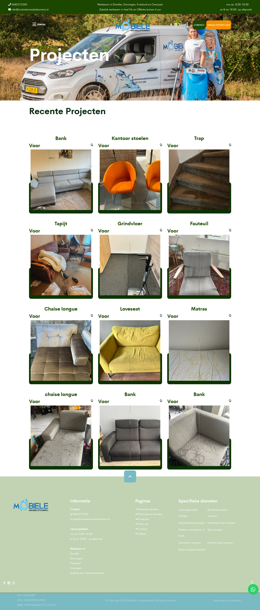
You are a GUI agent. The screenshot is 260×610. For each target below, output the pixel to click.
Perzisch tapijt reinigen (220, 542)
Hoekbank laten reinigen (221, 522)
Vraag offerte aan (218, 24)
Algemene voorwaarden (227, 600)
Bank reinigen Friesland (191, 549)
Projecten (142, 519)
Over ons (142, 524)
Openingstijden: (79, 529)
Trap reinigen (215, 529)
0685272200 (19, 4)
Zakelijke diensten (147, 509)
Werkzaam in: (78, 548)
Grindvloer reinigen (189, 542)
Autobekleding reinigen (191, 522)
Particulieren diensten (148, 514)
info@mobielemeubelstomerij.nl (28, 9)
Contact (199, 24)
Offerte (140, 533)
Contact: (75, 509)
